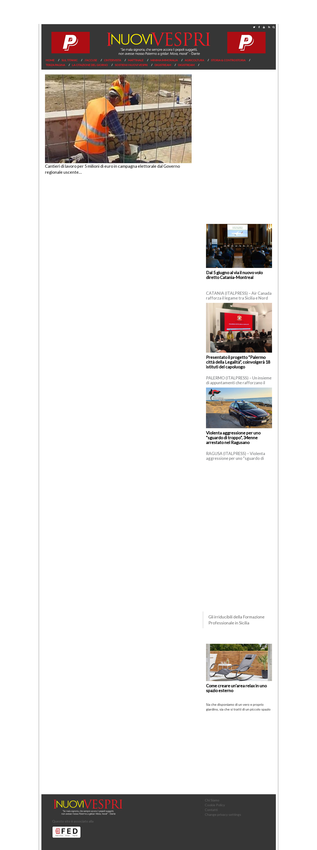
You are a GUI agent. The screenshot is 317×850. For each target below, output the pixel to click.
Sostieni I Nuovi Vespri (131, 65)
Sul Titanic (69, 60)
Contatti (211, 810)
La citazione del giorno (90, 65)
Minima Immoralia (164, 60)
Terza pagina (55, 65)
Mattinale (136, 60)
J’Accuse (90, 60)
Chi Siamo (212, 800)
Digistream (163, 65)
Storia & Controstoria (228, 60)
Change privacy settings (223, 814)
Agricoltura (194, 60)
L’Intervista (112, 60)
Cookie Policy (215, 805)
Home (50, 60)
